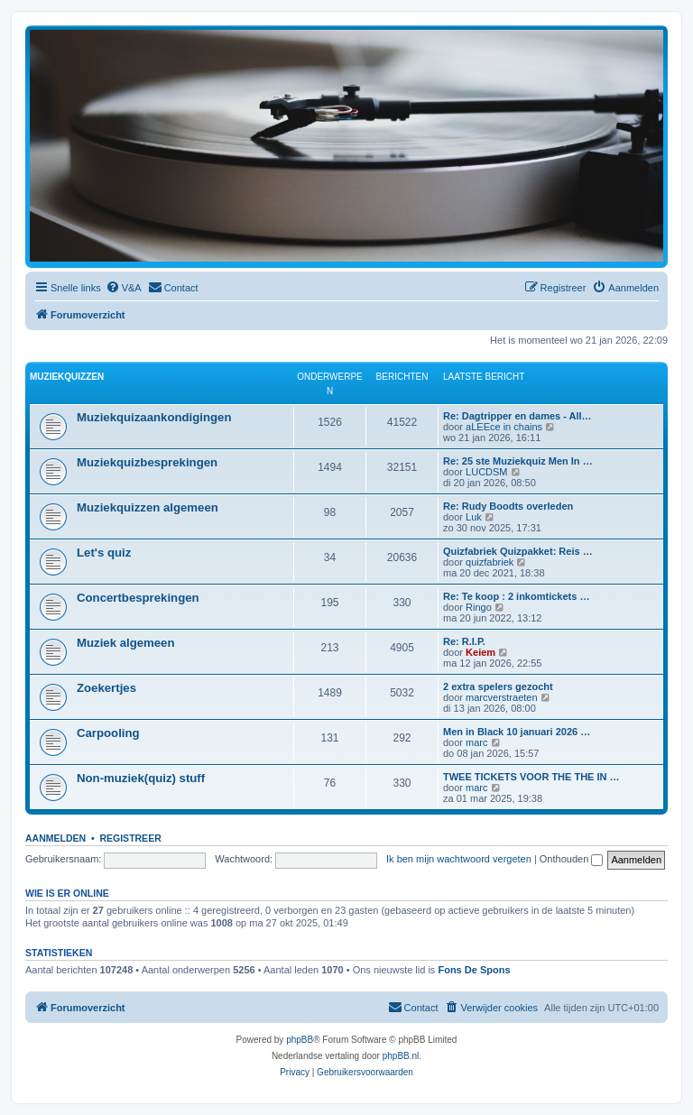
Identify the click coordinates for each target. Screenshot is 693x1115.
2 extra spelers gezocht (498, 686)
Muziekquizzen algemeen (147, 507)
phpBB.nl (401, 1056)
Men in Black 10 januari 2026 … (516, 731)
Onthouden (572, 858)
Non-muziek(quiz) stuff (141, 778)
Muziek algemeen (125, 643)
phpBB (299, 1040)
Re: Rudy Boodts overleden (508, 506)
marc (476, 742)
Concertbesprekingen (138, 597)
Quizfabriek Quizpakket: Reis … (518, 551)
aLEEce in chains (504, 426)
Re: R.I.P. (464, 641)
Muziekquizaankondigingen (154, 417)
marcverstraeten (501, 697)
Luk (474, 516)
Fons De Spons (474, 969)
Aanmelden (55, 838)
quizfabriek (489, 562)
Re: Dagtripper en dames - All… (517, 415)
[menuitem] (124, 288)
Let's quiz (104, 552)
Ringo (479, 607)
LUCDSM (486, 471)
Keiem (480, 652)
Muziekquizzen (67, 377)
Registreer (130, 838)
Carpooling (108, 733)
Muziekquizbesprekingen (147, 462)
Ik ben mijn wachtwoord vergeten (458, 858)
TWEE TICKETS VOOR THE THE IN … (531, 776)
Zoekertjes (106, 688)
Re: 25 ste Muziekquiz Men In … (518, 461)
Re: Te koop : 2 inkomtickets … (516, 596)
